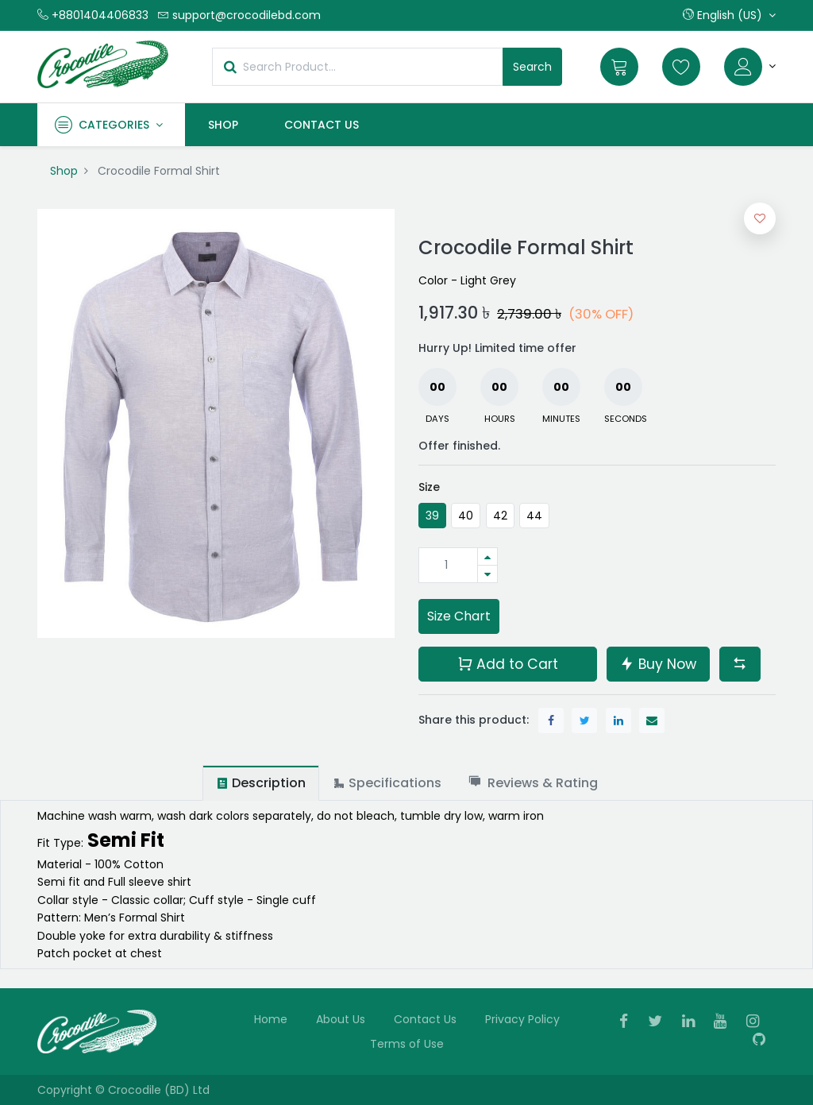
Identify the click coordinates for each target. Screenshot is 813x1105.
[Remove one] (487, 574)
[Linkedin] (693, 1022)
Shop (64, 171)
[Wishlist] (681, 67)
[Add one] (487, 556)
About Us (340, 1019)
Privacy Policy (522, 1019)
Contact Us (425, 1019)
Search (532, 67)
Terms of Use (407, 1044)
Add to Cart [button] (507, 662)
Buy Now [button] (657, 662)
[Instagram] (757, 1022)
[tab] (260, 783)
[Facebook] (628, 1022)
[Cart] (619, 67)
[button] (729, 15)
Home (270, 1019)
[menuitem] (223, 124)
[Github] (764, 1041)
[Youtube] (725, 1022)
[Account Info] (750, 67)
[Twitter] (660, 1022)
